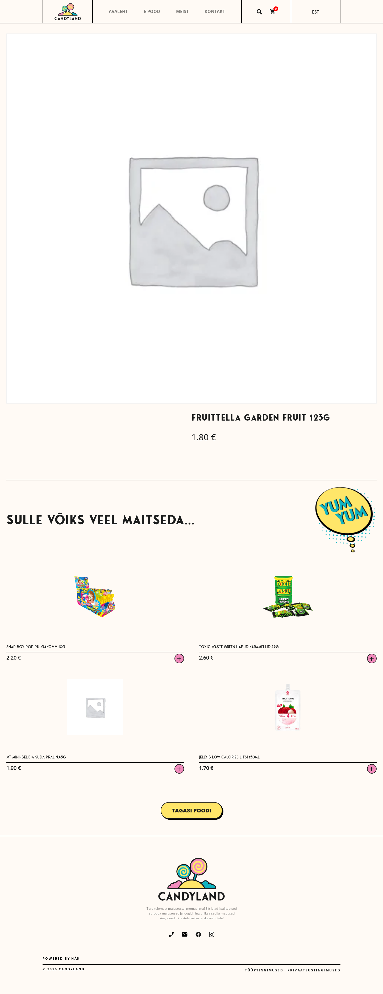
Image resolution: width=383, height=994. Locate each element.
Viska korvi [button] (179, 658)
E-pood (152, 11)
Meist (182, 11)
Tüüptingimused (264, 970)
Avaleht (118, 11)
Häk (75, 958)
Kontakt (215, 11)
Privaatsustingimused (314, 970)
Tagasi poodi (191, 810)
